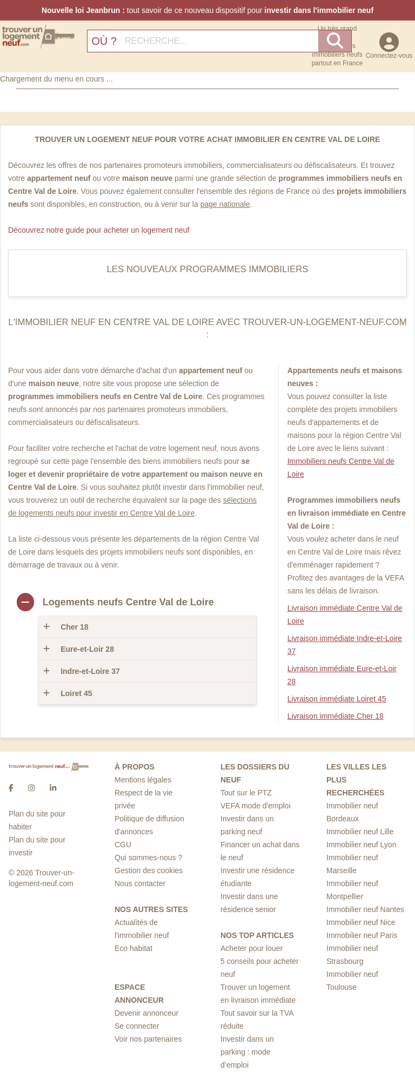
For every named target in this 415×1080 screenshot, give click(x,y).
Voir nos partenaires (148, 1039)
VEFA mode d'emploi (255, 805)
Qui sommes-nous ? (148, 857)
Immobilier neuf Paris (362, 935)
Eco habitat (133, 948)
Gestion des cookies (149, 870)
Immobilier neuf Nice (361, 922)
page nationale (225, 204)
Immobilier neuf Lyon (361, 844)
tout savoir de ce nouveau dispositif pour (207, 10)
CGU (123, 844)
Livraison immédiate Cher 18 (335, 716)
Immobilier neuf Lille (360, 831)
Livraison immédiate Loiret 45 (336, 698)
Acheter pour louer (251, 948)
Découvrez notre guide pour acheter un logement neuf (98, 230)
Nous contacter (140, 883)
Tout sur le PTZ (246, 792)
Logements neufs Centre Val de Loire (128, 602)
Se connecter (137, 1026)
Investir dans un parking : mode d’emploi (247, 1052)
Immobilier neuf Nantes (365, 909)
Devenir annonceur (146, 1013)
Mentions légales (143, 779)
